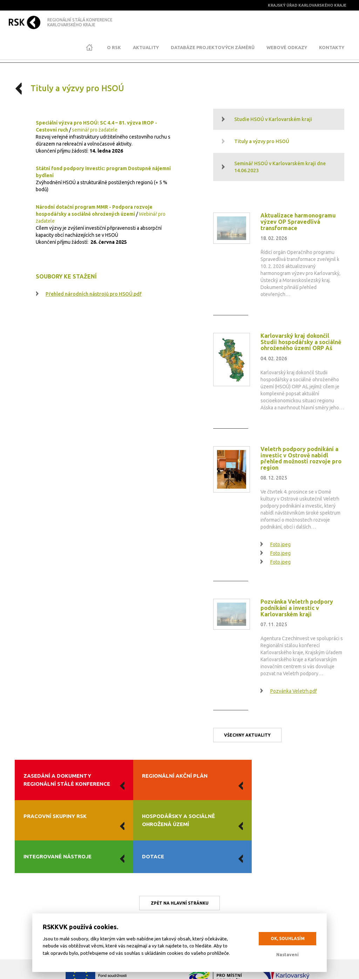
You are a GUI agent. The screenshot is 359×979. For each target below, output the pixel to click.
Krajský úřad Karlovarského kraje (308, 5)
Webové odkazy (286, 47)
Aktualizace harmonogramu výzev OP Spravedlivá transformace (298, 221)
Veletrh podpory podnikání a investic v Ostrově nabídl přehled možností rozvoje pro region (300, 458)
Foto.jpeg (280, 544)
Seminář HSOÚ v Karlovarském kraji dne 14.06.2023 (280, 167)
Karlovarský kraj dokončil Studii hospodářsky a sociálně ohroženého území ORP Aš (300, 342)
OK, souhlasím (288, 938)
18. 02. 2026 (273, 238)
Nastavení (287, 954)
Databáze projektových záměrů (213, 47)
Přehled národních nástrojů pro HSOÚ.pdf (94, 294)
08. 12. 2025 (273, 478)
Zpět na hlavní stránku (180, 855)
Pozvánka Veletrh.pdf (293, 691)
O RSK (114, 47)
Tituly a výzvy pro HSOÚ (261, 141)
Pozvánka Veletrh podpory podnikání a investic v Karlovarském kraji (296, 607)
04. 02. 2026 (273, 358)
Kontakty (331, 47)
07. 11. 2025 (273, 624)
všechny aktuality (247, 735)
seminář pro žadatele (94, 130)
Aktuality (146, 47)
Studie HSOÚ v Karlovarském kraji (273, 119)
